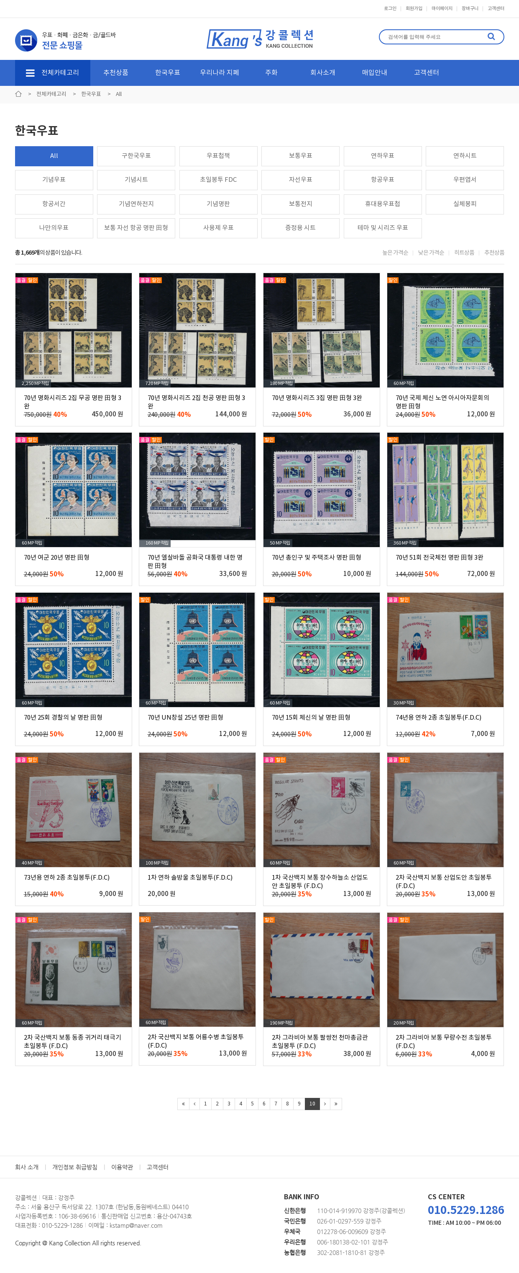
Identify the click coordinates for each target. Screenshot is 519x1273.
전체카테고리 (52, 73)
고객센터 (496, 8)
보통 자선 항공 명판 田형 (136, 228)
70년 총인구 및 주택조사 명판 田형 (316, 557)
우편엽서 (465, 179)
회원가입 (414, 8)
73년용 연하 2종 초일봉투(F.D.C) (67, 877)
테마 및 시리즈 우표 (383, 228)
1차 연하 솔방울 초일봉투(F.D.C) (190, 877)
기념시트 (136, 179)
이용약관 (122, 1167)
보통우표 (300, 156)
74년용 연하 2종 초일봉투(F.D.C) (438, 717)
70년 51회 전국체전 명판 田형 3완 (439, 557)
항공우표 (382, 179)
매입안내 (374, 73)
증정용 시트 (300, 228)
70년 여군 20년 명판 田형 (56, 557)
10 (312, 1104)
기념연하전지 (136, 204)
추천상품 (115, 73)
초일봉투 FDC (218, 179)
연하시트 (465, 156)
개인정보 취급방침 (74, 1167)
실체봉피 (465, 204)
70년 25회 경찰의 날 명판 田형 (63, 717)
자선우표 (300, 179)
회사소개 (322, 73)
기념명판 (218, 204)
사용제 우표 (218, 228)
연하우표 (382, 156)
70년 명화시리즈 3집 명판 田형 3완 (317, 398)
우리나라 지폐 (219, 73)
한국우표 (167, 73)
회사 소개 (26, 1167)
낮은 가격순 (431, 253)
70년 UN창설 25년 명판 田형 (185, 717)
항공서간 (54, 204)
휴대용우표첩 (382, 204)
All (54, 156)
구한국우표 (136, 156)
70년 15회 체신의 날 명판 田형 (311, 717)
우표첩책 (218, 156)
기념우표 (54, 179)
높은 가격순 (395, 253)
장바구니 (470, 8)
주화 (271, 73)
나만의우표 (54, 228)
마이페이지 (442, 8)
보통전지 (300, 204)
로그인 (390, 8)
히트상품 (464, 253)
